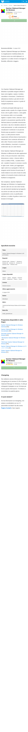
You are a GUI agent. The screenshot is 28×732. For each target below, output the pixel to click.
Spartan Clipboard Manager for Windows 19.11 (13, 660)
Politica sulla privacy (20, 730)
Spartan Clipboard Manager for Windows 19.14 (13, 651)
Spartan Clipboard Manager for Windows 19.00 (13, 666)
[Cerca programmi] (23, 1)
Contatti (3, 724)
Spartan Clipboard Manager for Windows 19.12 (13, 657)
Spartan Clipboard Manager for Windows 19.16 (13, 644)
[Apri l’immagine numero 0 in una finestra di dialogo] (12, 210)
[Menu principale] (26, 1)
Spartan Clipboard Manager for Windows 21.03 (13, 641)
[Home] (1, 5)
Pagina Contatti (6, 408)
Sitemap (3, 730)
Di (9, 12)
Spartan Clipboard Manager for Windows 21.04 (13, 638)
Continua (14, 670)
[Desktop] (10, 5)
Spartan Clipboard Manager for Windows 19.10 (13, 663)
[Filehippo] (5, 1)
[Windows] (5, 5)
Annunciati (4, 727)
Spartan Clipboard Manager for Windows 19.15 (13, 648)
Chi (2, 721)
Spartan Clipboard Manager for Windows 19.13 (13, 654)
